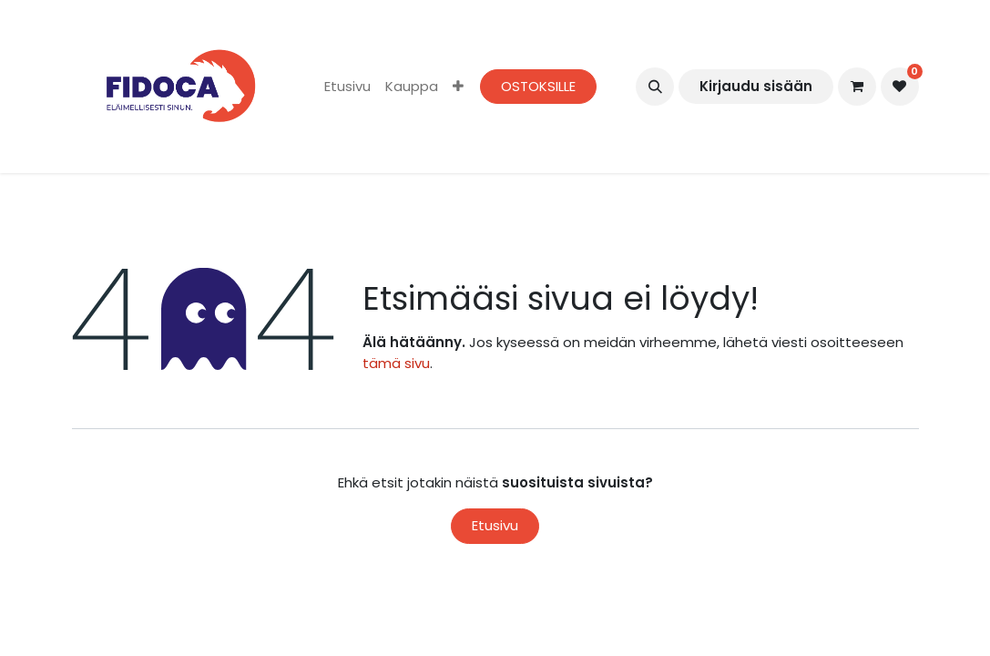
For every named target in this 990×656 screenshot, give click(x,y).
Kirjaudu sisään (755, 86)
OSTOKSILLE (538, 86)
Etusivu (495, 525)
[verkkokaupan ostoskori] (857, 86)
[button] (655, 86)
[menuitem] (347, 87)
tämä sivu (396, 363)
